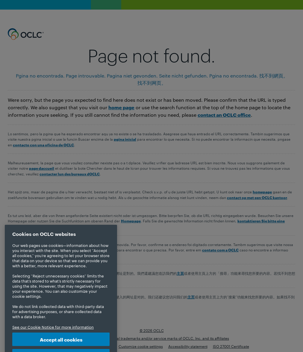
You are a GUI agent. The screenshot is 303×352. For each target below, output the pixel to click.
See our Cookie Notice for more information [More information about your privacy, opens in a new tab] (53, 331)
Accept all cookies (61, 344)
